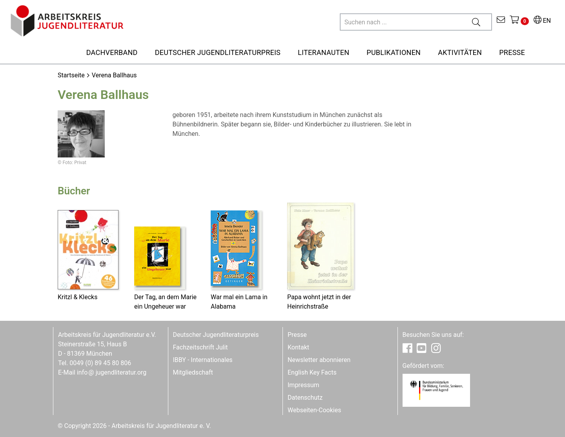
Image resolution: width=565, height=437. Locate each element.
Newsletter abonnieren (319, 360)
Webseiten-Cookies (314, 410)
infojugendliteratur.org (111, 372)
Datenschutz (305, 397)
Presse (297, 334)
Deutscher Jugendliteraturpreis (216, 334)
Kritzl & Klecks (77, 297)
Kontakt (298, 347)
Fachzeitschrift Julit (200, 347)
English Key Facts (312, 372)
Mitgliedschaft (193, 372)
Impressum (303, 385)
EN (542, 20)
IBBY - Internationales (203, 360)
